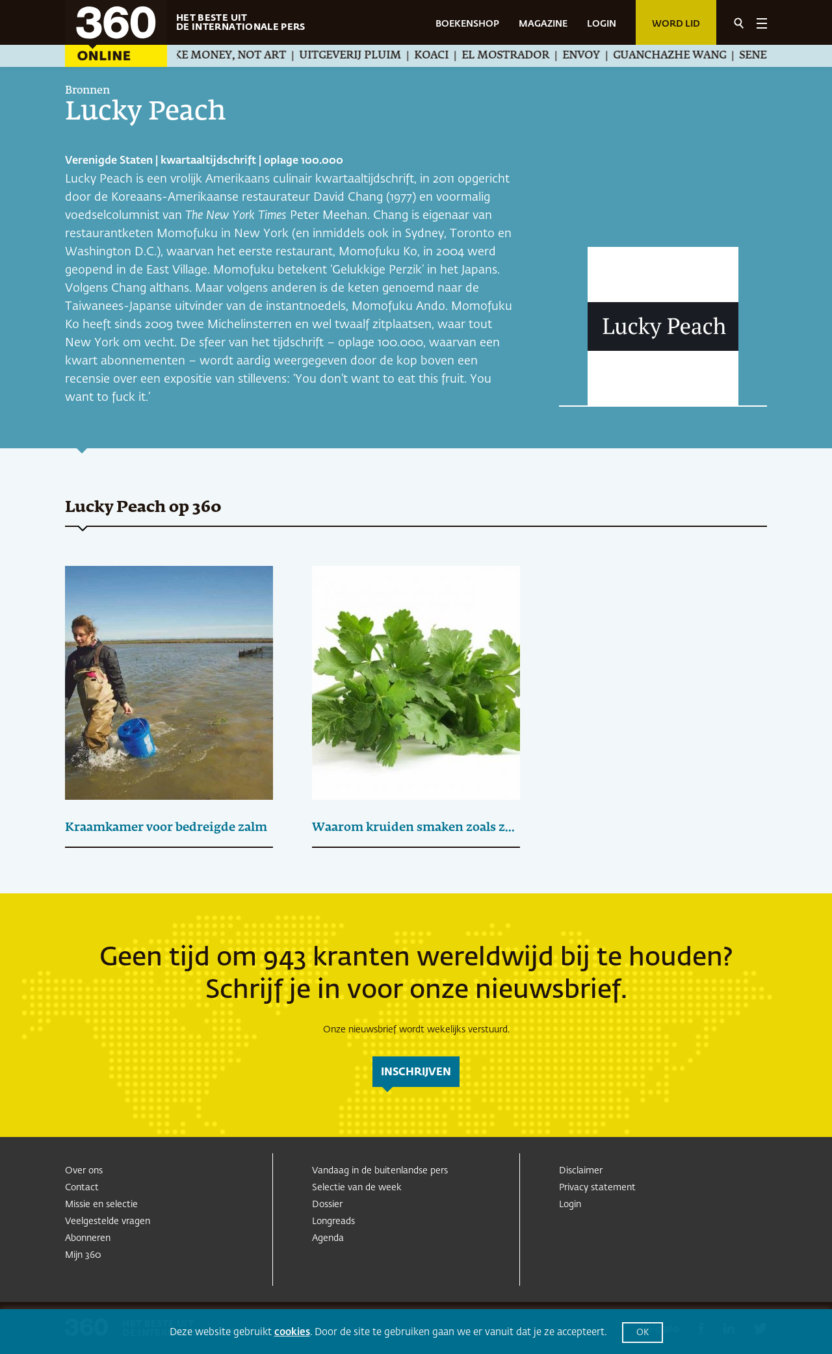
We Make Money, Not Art (223, 56)
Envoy (593, 56)
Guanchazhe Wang (681, 56)
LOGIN (601, 24)
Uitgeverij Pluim (362, 56)
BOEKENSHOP (467, 24)
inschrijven (416, 1072)
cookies (292, 1332)
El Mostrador (518, 56)
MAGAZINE (543, 24)
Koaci (443, 56)
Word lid (676, 24)
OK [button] (642, 1333)
